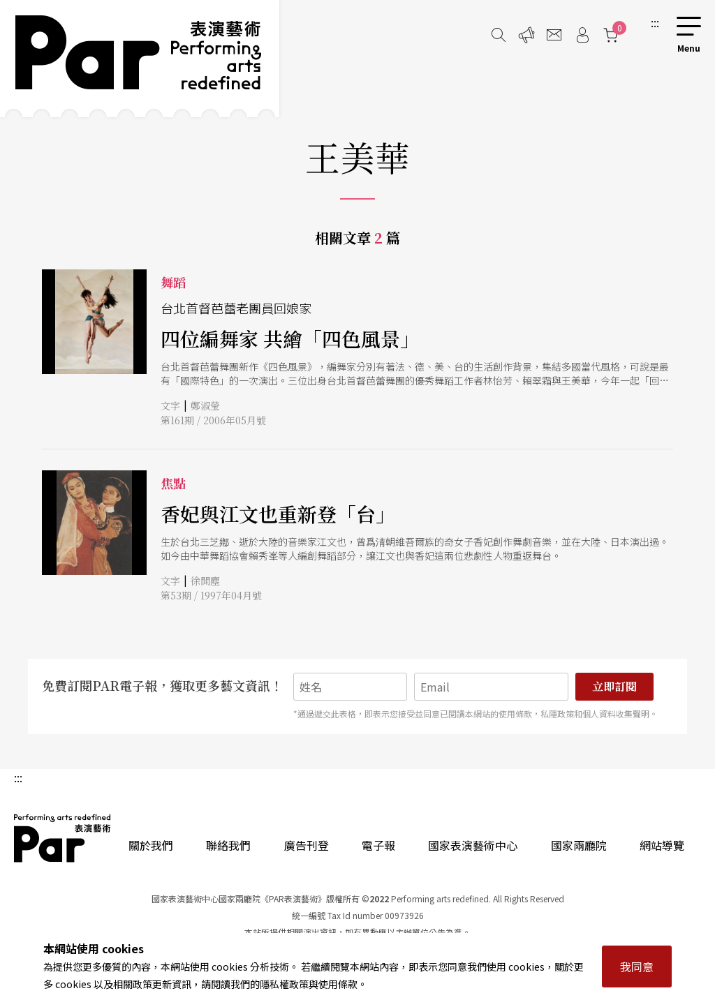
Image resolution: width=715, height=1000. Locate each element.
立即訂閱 (614, 686)
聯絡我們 (228, 845)
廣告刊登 (306, 845)
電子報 (378, 845)
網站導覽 (662, 845)
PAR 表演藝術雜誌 (63, 838)
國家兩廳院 (579, 845)
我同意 (637, 966)
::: (655, 22)
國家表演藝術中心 (472, 845)
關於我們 (150, 845)
